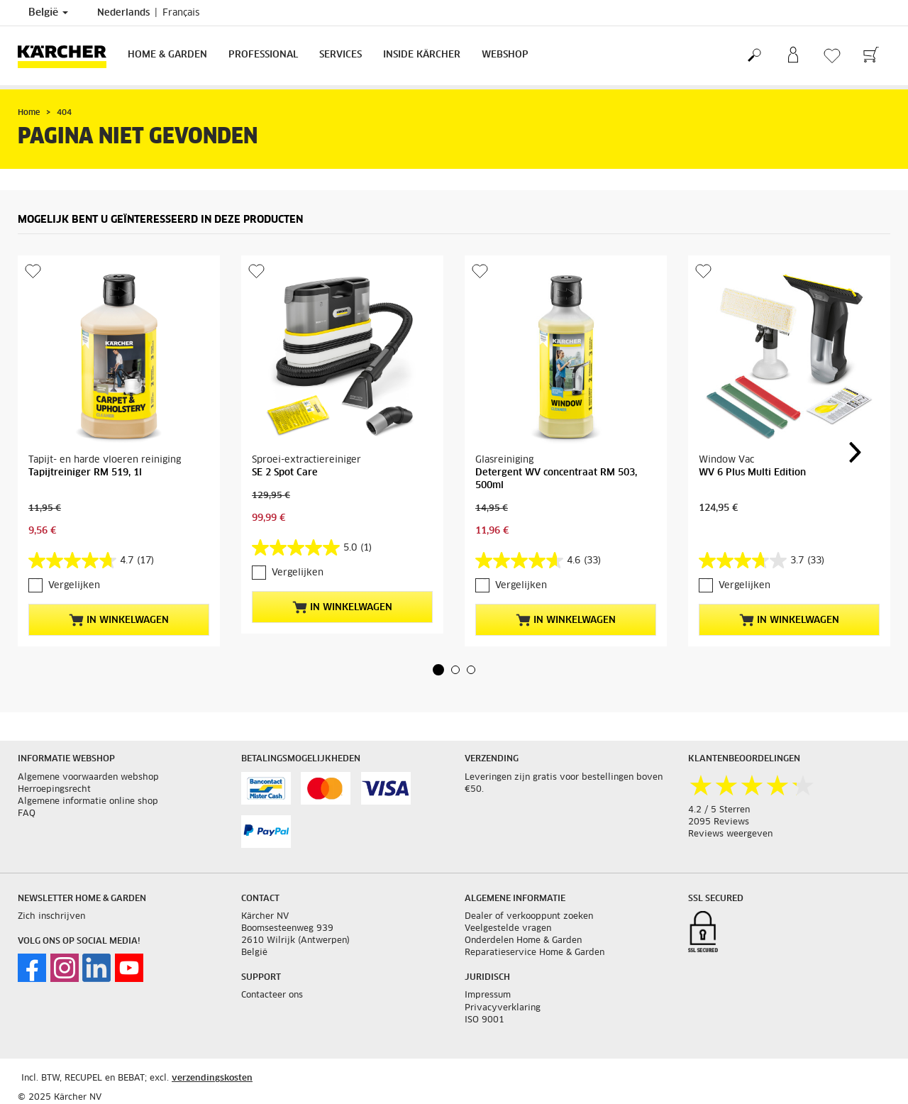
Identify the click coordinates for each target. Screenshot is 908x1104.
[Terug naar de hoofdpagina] (67, 55)
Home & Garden (167, 55)
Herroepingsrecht (54, 789)
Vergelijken (74, 585)
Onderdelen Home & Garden (523, 941)
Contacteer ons (272, 995)
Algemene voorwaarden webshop (88, 777)
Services (340, 55)
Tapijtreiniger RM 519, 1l (85, 473)
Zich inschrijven (51, 916)
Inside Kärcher (421, 55)
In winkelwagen (119, 620)
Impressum (488, 995)
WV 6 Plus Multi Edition (752, 473)
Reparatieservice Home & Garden (534, 953)
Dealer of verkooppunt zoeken (529, 916)
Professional (263, 55)
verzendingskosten (212, 1078)
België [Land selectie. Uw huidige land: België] (48, 13)
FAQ (26, 814)
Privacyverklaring (503, 1008)
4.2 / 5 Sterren (719, 810)
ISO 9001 (484, 1020)
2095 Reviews (718, 822)
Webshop (505, 55)
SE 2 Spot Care (285, 473)
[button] (438, 669)
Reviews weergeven (730, 834)
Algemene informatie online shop (88, 801)
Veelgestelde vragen (508, 928)
